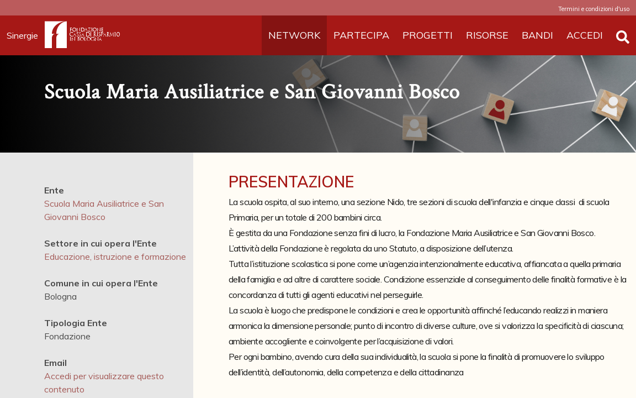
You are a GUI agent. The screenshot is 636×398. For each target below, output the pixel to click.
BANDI (537, 35)
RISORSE (487, 35)
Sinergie (26, 35)
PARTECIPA (361, 35)
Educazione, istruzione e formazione (115, 256)
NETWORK (294, 35)
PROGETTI (427, 35)
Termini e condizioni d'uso (593, 9)
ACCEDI (584, 35)
